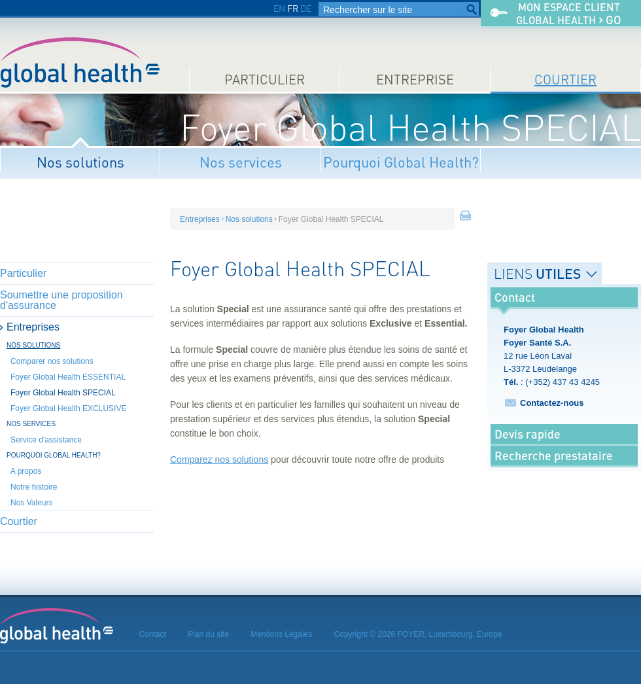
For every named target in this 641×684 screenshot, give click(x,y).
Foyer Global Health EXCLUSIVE (68, 408)
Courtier (565, 79)
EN (279, 8)
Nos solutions (80, 162)
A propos (25, 471)
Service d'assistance (46, 439)
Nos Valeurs (31, 502)
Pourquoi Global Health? (401, 162)
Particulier (264, 79)
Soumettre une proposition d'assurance (61, 300)
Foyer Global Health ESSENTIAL (68, 377)
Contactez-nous (552, 403)
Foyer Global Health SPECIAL (63, 392)
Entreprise (415, 79)
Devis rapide (527, 434)
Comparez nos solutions (219, 459)
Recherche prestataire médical (553, 465)
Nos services (240, 162)
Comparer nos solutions (52, 361)
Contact (152, 634)
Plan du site (208, 634)
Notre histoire (33, 487)
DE (305, 8)
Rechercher (471, 10)
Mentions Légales (281, 634)
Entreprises (33, 327)
